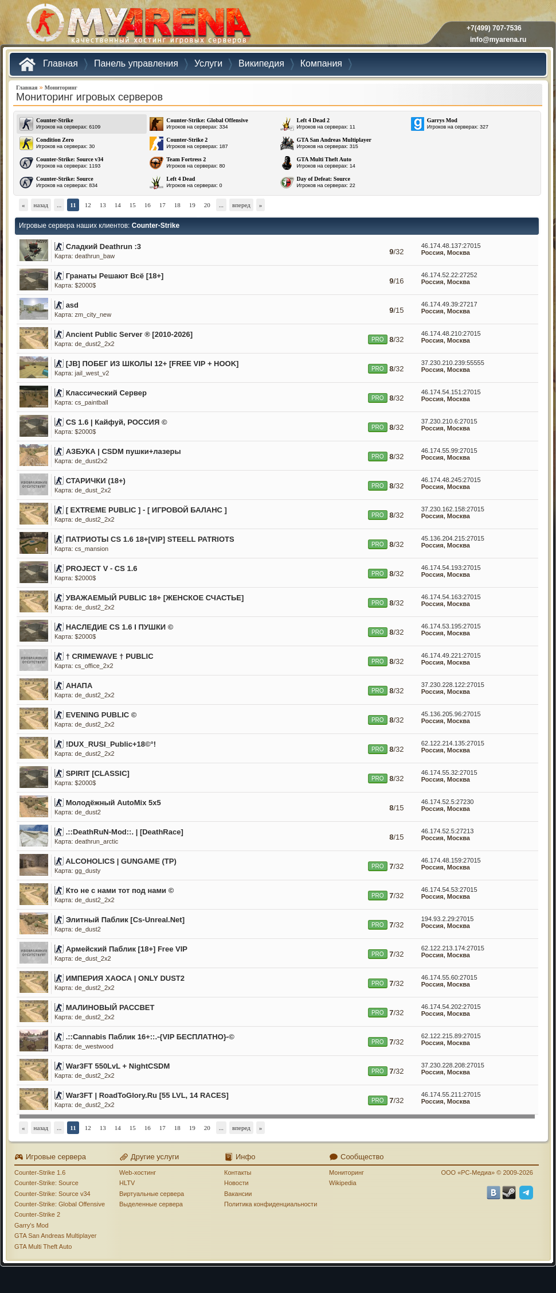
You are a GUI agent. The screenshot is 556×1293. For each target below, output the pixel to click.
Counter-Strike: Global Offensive (59, 1204)
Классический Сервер (106, 393)
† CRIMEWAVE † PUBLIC (110, 656)
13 (103, 204)
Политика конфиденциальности (270, 1204)
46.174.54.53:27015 (449, 889)
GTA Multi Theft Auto (43, 1246)
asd (72, 305)
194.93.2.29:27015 (447, 918)
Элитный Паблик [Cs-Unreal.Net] (125, 919)
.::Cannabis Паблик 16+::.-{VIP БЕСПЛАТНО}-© (150, 1036)
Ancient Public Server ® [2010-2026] (129, 334)
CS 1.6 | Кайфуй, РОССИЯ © (116, 422)
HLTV (127, 1182)
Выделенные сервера (151, 1204)
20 (207, 204)
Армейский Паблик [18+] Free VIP (126, 949)
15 (133, 204)
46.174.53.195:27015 (451, 626)
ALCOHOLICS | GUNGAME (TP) (121, 861)
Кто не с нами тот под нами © (120, 890)
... (59, 204)
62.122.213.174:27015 (452, 948)
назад (41, 204)
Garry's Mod (31, 1225)
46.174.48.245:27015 (451, 479)
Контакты (238, 1172)
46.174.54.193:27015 (451, 567)
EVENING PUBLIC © (101, 714)
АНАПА (79, 685)
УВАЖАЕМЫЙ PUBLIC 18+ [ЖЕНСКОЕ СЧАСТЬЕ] (155, 597)
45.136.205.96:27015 (451, 713)
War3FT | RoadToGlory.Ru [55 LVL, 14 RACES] (147, 1095)
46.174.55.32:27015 (449, 772)
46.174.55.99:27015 (449, 450)
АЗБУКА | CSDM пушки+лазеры (123, 451)
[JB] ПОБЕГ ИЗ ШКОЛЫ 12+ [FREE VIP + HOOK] (152, 363)
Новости (236, 1182)
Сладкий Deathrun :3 (103, 246)
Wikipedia (343, 1182)
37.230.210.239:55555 (452, 362)
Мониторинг (61, 87)
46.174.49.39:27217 (449, 304)
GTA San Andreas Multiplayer (55, 1235)
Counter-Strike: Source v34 (52, 1193)
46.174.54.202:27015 (451, 1006)
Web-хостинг (137, 1172)
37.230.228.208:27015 (452, 1065)
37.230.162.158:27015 (452, 509)
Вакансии (238, 1193)
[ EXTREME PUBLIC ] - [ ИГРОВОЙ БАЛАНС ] (146, 510)
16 (147, 204)
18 (177, 204)
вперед (241, 204)
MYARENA (137, 25)
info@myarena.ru (498, 40)
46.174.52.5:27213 (447, 831)
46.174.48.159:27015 (451, 860)
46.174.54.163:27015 (451, 596)
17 (162, 204)
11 (73, 204)
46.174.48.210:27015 (451, 333)
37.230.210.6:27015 (449, 421)
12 (88, 204)
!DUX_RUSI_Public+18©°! (111, 744)
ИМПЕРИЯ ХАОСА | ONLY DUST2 (125, 978)
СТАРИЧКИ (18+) (96, 480)
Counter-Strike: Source (46, 1182)
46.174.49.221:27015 (451, 655)
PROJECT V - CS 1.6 (102, 568)
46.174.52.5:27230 (447, 801)
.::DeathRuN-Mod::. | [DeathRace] (124, 832)
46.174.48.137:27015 (451, 245)
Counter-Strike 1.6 (39, 1172)
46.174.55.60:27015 (449, 977)
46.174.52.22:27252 (449, 274)
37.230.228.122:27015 (452, 684)
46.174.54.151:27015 (451, 392)
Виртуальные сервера (151, 1193)
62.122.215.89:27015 (451, 1035)
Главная (26, 87)
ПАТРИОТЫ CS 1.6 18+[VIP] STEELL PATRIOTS (150, 539)
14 (118, 204)
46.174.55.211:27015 (451, 1094)
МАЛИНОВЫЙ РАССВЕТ (110, 1007)
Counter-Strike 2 (37, 1214)
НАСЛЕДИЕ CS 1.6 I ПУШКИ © (120, 627)
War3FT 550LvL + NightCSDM (118, 1066)
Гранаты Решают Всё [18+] (115, 275)
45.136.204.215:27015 (452, 538)
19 (192, 204)
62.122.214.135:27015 (452, 743)
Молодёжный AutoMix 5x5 (113, 802)
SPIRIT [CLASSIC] (98, 773)
